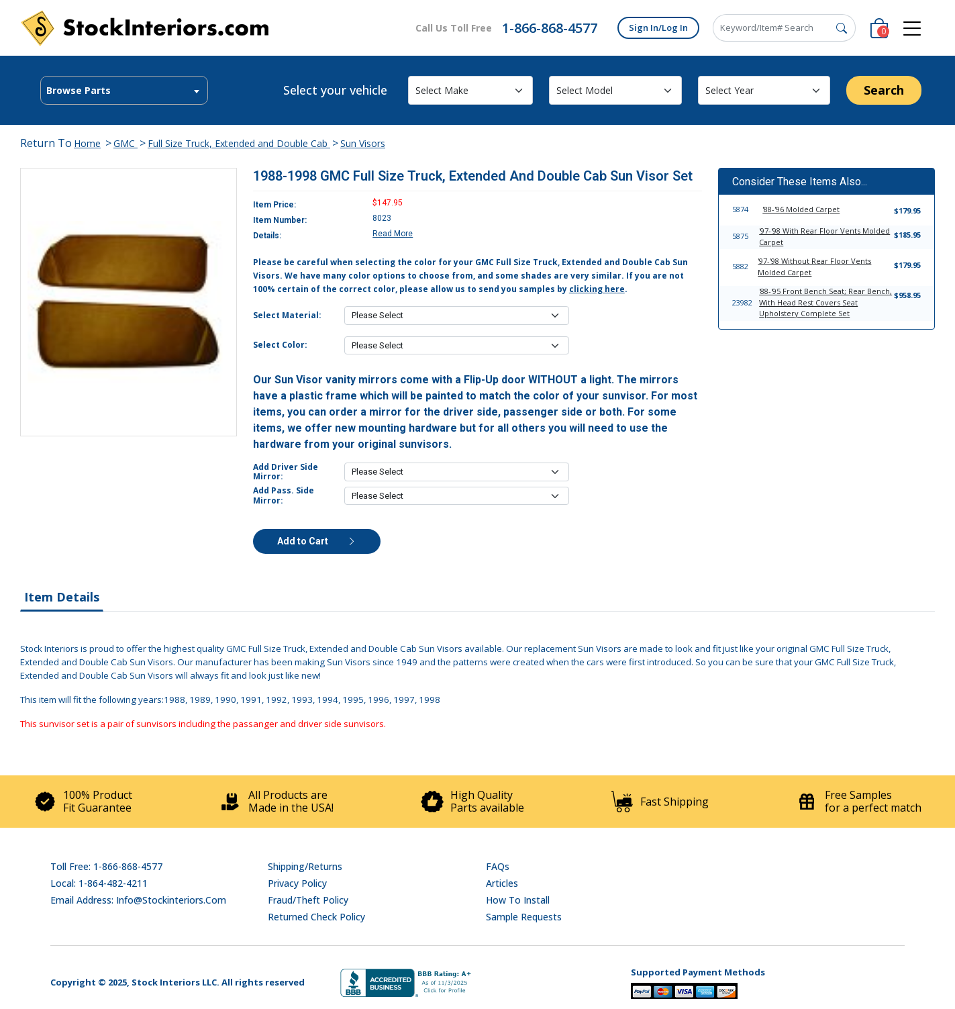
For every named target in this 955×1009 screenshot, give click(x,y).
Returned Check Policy (316, 916)
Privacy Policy (297, 883)
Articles (502, 883)
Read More (392, 233)
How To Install (518, 900)
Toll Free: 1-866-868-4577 (106, 866)
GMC (125, 143)
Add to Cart (316, 541)
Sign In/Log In (658, 27)
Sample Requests (524, 916)
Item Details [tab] (61, 597)
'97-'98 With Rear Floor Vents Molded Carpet (824, 236)
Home (87, 143)
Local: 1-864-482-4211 (99, 883)
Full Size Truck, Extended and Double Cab (239, 143)
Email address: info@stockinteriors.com (138, 900)
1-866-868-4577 (549, 28)
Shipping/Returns (305, 866)
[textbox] (124, 90)
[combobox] (124, 90)
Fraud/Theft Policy (308, 900)
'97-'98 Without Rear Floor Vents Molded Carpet (814, 266)
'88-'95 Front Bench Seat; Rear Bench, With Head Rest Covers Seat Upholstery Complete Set (825, 302)
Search (884, 90)
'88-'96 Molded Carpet (801, 209)
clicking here (597, 289)
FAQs (497, 866)
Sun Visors (362, 143)
